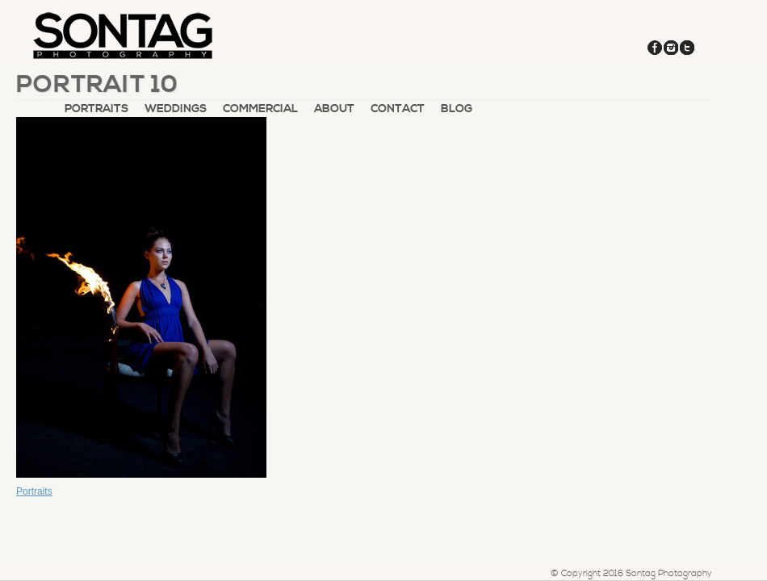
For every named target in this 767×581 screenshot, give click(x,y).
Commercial (260, 109)
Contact (398, 109)
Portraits (96, 109)
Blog (456, 109)
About (334, 109)
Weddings (176, 109)
